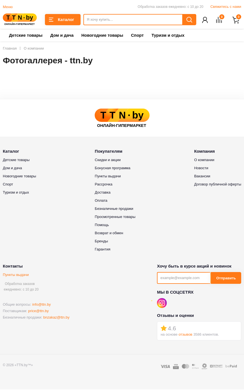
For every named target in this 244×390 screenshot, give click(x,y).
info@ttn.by (41, 305)
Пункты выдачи (16, 275)
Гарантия (102, 250)
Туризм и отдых (167, 35)
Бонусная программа (113, 168)
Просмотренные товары (115, 217)
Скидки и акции (108, 160)
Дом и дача (62, 35)
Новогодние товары (102, 35)
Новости (201, 168)
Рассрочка (104, 185)
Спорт (137, 35)
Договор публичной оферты (217, 185)
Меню (8, 7)
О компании (204, 160)
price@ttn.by (38, 311)
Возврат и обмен (109, 233)
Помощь (102, 225)
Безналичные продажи (114, 209)
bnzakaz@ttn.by (56, 318)
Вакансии (202, 177)
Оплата (101, 201)
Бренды (101, 242)
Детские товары (25, 35)
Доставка (103, 193)
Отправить (226, 279)
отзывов (185, 335)
